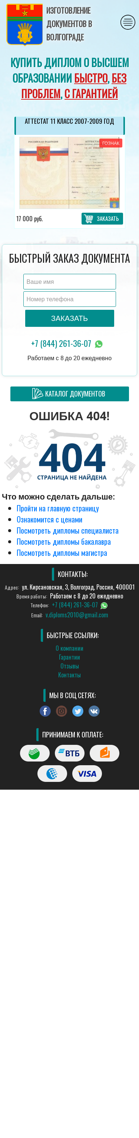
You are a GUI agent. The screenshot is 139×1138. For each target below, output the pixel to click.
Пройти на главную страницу (58, 508)
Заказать (108, 218)
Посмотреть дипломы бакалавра (64, 541)
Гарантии (69, 657)
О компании (69, 648)
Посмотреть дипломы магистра (62, 552)
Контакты (69, 674)
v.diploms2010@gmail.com (77, 614)
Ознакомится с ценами (49, 519)
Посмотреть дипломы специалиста (68, 530)
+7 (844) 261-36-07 (67, 343)
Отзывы (69, 665)
